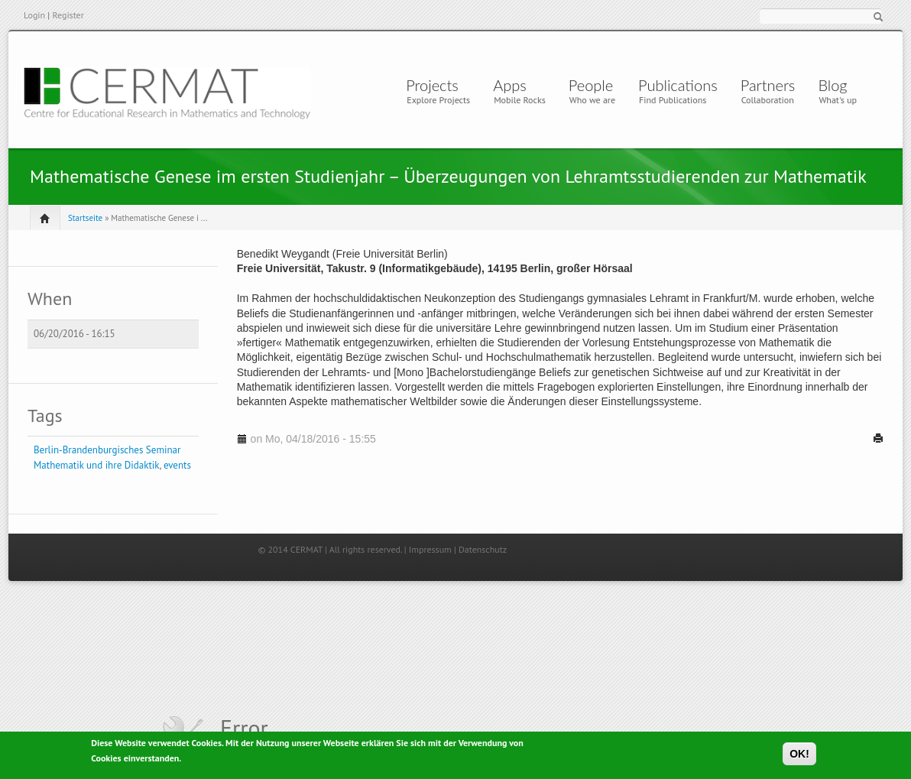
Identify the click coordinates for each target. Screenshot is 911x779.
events (177, 465)
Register (67, 15)
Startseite (85, 218)
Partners (768, 85)
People (591, 85)
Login (34, 15)
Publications (678, 85)
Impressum (430, 549)
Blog (832, 85)
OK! (799, 755)
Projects (432, 85)
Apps (513, 85)
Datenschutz (483, 549)
